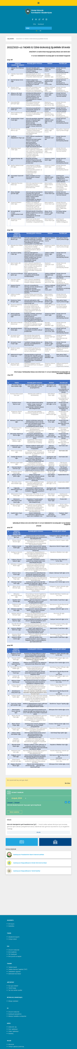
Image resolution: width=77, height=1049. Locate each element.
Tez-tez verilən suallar (15, 990)
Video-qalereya (13, 1031)
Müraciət (11, 1044)
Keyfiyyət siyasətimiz (14, 1014)
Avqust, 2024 (17, 798)
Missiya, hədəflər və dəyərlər (17, 1016)
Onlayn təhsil (12, 939)
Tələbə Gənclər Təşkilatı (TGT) (17, 969)
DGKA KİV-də (12, 1027)
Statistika (11, 926)
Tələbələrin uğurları (14, 971)
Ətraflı (38, 832)
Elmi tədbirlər (12, 952)
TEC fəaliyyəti (12, 954)
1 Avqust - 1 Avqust (13, 802)
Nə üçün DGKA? (13, 986)
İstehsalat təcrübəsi (14, 974)
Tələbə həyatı (12, 967)
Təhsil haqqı (12, 988)
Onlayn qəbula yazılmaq (16, 1046)
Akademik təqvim (14, 937)
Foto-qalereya (13, 1029)
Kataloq (10, 1033)
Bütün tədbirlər (14, 812)
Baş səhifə (10, 39)
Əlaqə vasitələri (13, 1001)
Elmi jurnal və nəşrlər (14, 956)
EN (40, 31)
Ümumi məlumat (13, 950)
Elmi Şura (11, 924)
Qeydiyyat (41, 24)
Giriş (34, 24)
